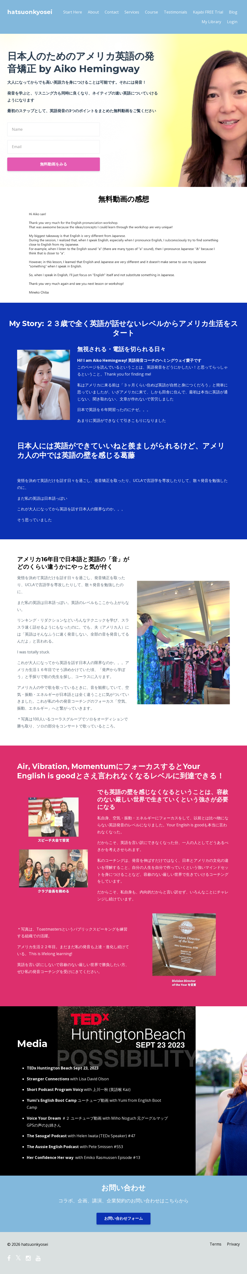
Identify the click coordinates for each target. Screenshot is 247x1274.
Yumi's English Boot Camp (52, 1100)
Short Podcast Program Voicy (55, 1089)
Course (151, 12)
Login (232, 21)
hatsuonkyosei (29, 11)
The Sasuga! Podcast (47, 1135)
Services (131, 12)
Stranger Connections (48, 1079)
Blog (233, 12)
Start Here (72, 12)
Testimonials (175, 12)
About (93, 12)
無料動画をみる (53, 164)
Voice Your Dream (44, 1118)
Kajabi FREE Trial (208, 12)
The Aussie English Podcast (53, 1146)
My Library (211, 21)
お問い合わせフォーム (123, 1218)
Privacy (233, 1244)
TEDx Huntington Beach (49, 1068)
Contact (112, 12)
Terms (215, 1244)
